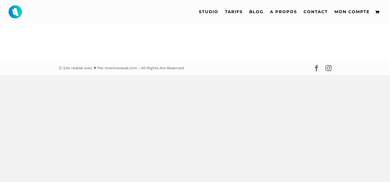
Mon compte (352, 12)
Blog (256, 12)
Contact (316, 12)
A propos (283, 12)
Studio (208, 12)
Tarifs (234, 12)
